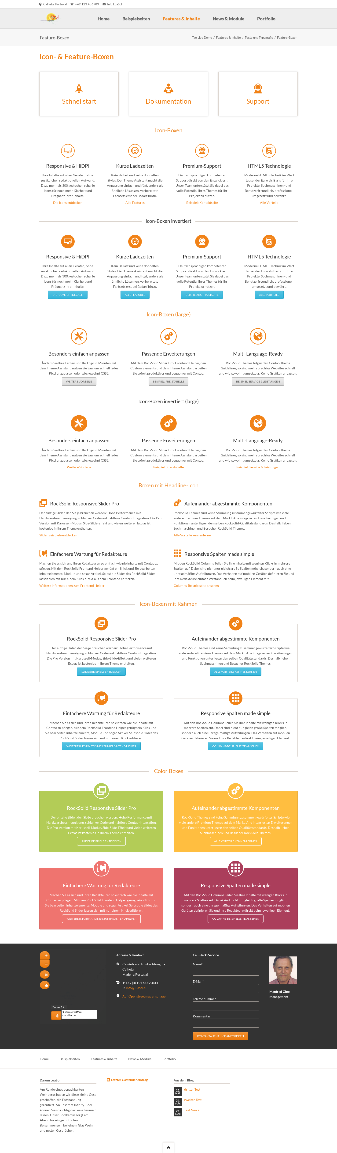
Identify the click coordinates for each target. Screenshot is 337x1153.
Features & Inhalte (228, 37)
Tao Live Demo (202, 37)
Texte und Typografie (259, 37)
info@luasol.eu (136, 988)
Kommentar (201, 1016)
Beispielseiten (70, 1059)
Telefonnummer (204, 999)
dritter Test (192, 1089)
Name (200, 964)
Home (44, 1059)
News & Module (139, 1059)
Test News (191, 1110)
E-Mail (200, 981)
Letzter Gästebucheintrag (129, 1080)
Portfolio (169, 1059)
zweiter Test (192, 1100)
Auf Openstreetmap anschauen (144, 996)
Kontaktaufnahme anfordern (220, 1036)
